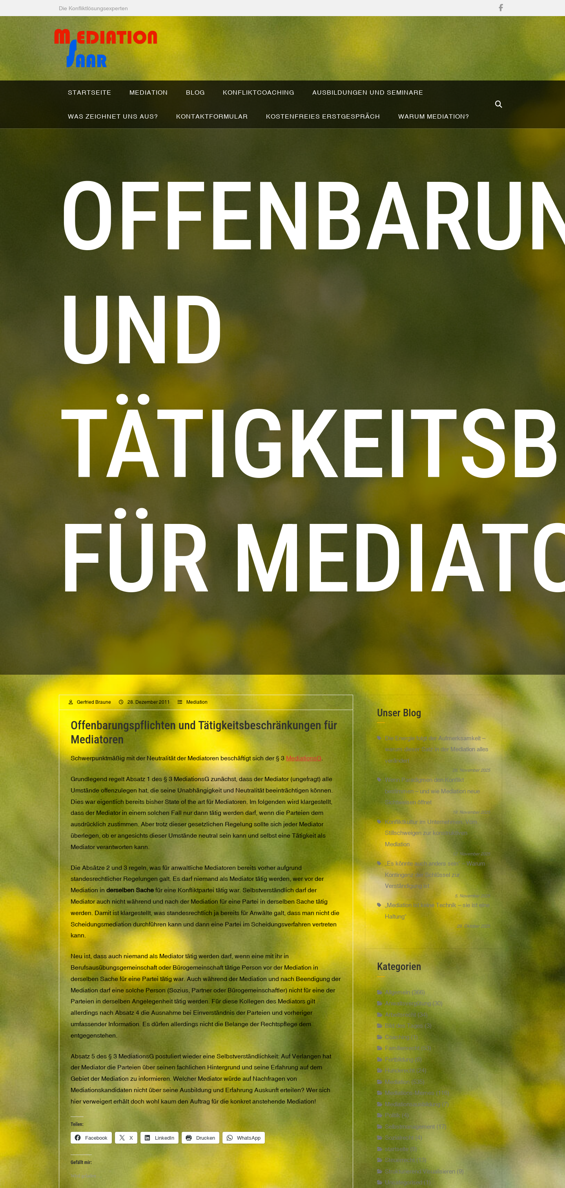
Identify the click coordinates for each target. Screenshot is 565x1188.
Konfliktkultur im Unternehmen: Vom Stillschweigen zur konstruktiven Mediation (431, 863)
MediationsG (303, 788)
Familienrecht (402, 1078)
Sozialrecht (399, 1167)
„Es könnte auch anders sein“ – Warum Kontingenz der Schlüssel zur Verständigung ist (435, 904)
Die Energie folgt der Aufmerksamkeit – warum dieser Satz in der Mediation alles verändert (436, 779)
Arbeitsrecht (400, 1044)
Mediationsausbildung (412, 1134)
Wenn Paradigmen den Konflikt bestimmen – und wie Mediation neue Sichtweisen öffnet (432, 821)
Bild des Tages (404, 1056)
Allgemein (397, 1022)
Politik (392, 1145)
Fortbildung (399, 1089)
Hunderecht (400, 1100)
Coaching (397, 1067)
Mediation (197, 732)
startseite (396, 1178)
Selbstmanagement (410, 1156)
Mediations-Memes (409, 1123)
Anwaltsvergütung (408, 1033)
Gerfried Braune (94, 732)
